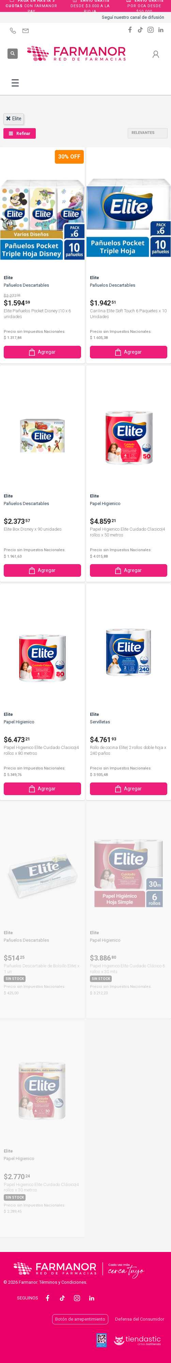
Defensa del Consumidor (139, 1319)
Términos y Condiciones (62, 1282)
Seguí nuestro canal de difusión (133, 17)
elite (13, 118)
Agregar (42, 352)
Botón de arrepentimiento (80, 1319)
